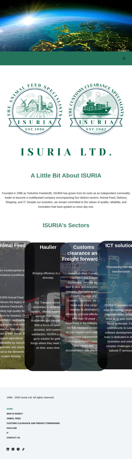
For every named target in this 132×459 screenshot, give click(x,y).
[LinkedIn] (8, 449)
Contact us (13, 438)
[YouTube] (18, 449)
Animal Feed (14, 418)
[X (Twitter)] (13, 449)
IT (7, 433)
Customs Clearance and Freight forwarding (33, 423)
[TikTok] (23, 449)
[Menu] (123, 58)
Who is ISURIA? (15, 414)
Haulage (12, 428)
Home (10, 409)
